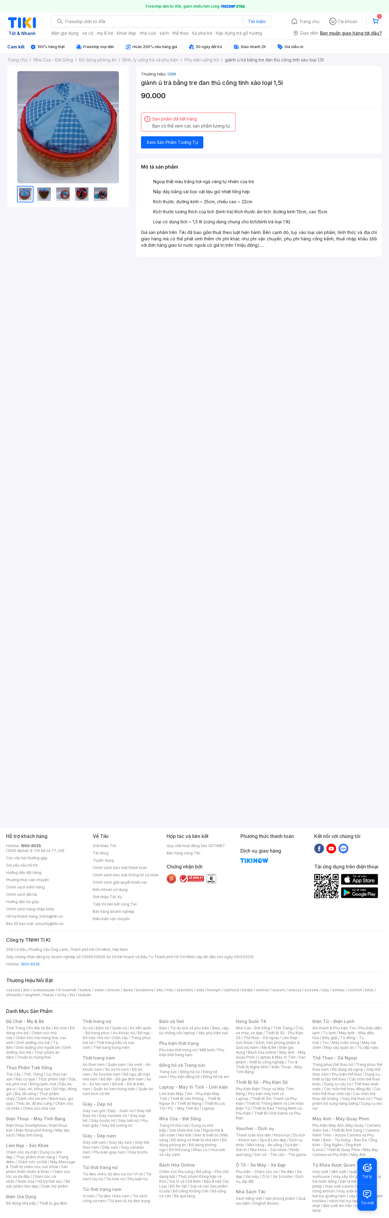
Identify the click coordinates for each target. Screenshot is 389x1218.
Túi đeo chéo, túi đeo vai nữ (107, 1174)
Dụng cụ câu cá (337, 1084)
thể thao (181, 33)
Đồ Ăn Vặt (178, 1186)
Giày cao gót (94, 1110)
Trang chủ (309, 21)
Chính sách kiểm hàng (25, 887)
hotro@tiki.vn (51, 916)
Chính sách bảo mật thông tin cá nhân (126, 875)
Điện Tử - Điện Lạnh (333, 1021)
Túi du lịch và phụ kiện (189, 1028)
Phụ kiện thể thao (347, 1074)
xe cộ (87, 33)
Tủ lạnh (329, 1033)
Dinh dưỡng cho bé (33, 1042)
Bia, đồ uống (25, 1093)
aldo (200, 990)
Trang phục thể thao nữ (332, 1064)
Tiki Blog (100, 853)
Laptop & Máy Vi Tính (277, 1057)
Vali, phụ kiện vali (213, 1033)
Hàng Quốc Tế (251, 1021)
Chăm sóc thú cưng (176, 1171)
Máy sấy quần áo (339, 1047)
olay (325, 990)
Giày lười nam (94, 1142)
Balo (163, 1028)
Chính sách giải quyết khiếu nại (120, 882)
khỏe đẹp (126, 33)
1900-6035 (31, 845)
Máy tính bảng (30, 1135)
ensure (113, 990)
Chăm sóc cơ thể (32, 1162)
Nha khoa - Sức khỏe (268, 1149)
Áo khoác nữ (124, 1033)
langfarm (32, 995)
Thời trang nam (99, 1057)
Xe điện (287, 1171)
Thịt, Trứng (33, 1074)
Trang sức (168, 1072)
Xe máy (252, 1176)
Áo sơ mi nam (117, 1069)
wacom (278, 990)
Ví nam (89, 1196)
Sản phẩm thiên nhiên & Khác (37, 1169)
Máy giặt (329, 1037)
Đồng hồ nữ (190, 1072)
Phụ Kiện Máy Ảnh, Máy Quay (337, 1125)
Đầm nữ (102, 1028)
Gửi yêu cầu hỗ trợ (21, 865)
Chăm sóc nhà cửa (39, 1108)
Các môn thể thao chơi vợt (346, 1091)
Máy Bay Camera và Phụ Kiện (345, 1152)
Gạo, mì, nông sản (34, 1089)
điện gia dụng (64, 33)
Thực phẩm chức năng (35, 1157)
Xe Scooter (283, 1176)
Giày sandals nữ (113, 1115)
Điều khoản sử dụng (110, 889)
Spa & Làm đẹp (273, 1140)
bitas (369, 990)
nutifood (231, 990)
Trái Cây (13, 1074)
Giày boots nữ (103, 1120)
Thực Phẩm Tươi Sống (29, 1067)
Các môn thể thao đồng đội (347, 1089)
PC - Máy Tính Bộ (183, 1108)
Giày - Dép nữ (97, 1104)
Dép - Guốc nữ (121, 1110)
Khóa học (282, 1135)
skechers (185, 990)
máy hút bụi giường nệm (344, 1193)
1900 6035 (30, 964)
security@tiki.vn (49, 923)
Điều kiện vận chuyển (111, 918)
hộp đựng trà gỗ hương (239, 33)
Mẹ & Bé (269, 1047)
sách (164, 33)
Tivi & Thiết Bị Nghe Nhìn (267, 1064)
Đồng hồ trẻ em (216, 1076)
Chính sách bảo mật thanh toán (120, 867)
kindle (247, 990)
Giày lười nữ (128, 1120)
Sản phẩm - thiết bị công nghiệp (270, 1059)
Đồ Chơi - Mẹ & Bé (25, 1021)
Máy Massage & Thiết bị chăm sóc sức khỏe (40, 1164)
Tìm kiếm (257, 21)
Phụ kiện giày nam (109, 1152)
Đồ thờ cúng (179, 1149)
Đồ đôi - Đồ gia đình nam (122, 1079)
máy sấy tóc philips (350, 1176)
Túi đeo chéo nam (113, 1196)
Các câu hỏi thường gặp (26, 858)
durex (128, 990)
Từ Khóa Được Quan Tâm (338, 1164)
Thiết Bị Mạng (189, 1103)
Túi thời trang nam (102, 1189)
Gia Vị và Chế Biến (185, 1181)
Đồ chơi (60, 1028)
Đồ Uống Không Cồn (190, 1191)
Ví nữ (138, 1174)
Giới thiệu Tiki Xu (107, 897)
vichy (62, 995)
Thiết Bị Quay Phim (343, 1149)
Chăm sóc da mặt (21, 1152)
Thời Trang (282, 1028)
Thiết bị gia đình (53, 1203)
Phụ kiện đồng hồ (185, 1076)
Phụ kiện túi (138, 1179)
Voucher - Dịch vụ (255, 1128)
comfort (355, 990)
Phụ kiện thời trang (179, 1043)
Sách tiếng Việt (249, 1198)
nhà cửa (148, 33)
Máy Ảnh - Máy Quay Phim (340, 1118)
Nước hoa (26, 1181)
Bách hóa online (262, 1052)
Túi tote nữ (115, 1179)
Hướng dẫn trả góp (22, 901)
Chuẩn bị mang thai (34, 1057)
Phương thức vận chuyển (27, 880)
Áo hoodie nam (106, 1074)
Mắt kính (207, 1050)
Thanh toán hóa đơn (253, 1135)
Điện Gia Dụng (21, 1196)
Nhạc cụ (200, 1149)
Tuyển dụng (103, 860)
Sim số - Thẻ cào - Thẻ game (280, 1154)
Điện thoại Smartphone (26, 1125)
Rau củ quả (25, 1079)
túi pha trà (202, 33)
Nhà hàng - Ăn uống (264, 1145)
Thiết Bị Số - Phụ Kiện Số (261, 1082)
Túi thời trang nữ (100, 1167)
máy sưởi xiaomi (352, 1191)
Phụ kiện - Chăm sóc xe (257, 1171)
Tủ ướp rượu (367, 1047)
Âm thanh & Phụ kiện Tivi (334, 1028)
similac (338, 990)
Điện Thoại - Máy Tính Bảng (35, 1118)
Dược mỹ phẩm (54, 1186)
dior (26, 990)
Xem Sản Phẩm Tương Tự (172, 142)
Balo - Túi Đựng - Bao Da (345, 1140)
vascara (13, 990)
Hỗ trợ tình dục (50, 1181)
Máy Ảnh (358, 1154)
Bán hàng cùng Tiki (183, 853)
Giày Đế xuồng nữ (117, 1125)
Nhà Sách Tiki (251, 1191)
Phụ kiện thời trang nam (191, 1052)
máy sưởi (320, 1171)
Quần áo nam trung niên (114, 1089)
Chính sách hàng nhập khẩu (30, 909)
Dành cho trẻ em (32, 1098)
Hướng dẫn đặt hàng (23, 872)
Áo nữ (88, 1028)
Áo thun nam (94, 1064)
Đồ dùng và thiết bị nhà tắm (195, 1140)
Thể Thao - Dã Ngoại (334, 1057)
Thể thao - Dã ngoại (261, 1037)
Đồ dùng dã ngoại (347, 1069)
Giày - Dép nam (99, 1135)
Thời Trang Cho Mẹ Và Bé (28, 1028)
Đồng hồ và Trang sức (182, 1065)
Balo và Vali (171, 1021)
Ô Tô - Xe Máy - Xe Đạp (261, 1164)
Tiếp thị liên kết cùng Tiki (115, 904)
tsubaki (84, 995)
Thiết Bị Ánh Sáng (346, 1130)
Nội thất (184, 1135)
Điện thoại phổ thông (34, 1130)
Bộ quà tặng (184, 1196)
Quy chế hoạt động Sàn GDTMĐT (196, 845)
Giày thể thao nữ (356, 1098)
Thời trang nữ (97, 1021)
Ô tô (266, 1176)
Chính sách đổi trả (21, 894)
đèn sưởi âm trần (337, 1205)
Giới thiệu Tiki (104, 845)
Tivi (325, 1042)
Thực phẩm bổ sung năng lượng (347, 1101)
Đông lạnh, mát (43, 1084)
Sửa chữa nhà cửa (184, 1130)
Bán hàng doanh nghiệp (113, 911)
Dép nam (110, 1147)
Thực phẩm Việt (52, 1079)
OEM (171, 74)
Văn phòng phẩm (280, 1198)
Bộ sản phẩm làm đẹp (38, 1183)
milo (170, 990)
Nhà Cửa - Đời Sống (180, 1118)
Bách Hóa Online (177, 1164)
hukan (48, 995)
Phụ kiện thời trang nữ (178, 1050)
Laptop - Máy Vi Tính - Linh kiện (193, 1087)
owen (99, 990)
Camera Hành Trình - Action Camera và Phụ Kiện (345, 1135)
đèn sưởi (338, 1171)
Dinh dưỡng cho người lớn (38, 1047)
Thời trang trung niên (111, 1047)
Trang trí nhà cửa (173, 1125)
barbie (85, 990)
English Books (266, 1203)
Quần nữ (119, 1028)
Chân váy (120, 1037)
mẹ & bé (105, 33)
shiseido (14, 995)
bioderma (144, 990)
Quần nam (117, 1064)
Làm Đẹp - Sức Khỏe (27, 1145)
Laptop (208, 1108)
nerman (262, 990)
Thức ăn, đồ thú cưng (34, 1103)
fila (72, 995)
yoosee (311, 990)
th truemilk (67, 990)
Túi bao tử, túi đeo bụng (129, 1201)
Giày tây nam (120, 1142)
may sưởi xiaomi (339, 1186)
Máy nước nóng (345, 1042)
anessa (294, 990)
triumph (214, 990)
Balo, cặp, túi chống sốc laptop (194, 1030)
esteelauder (44, 990)
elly (160, 990)
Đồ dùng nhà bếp (21, 1203)
